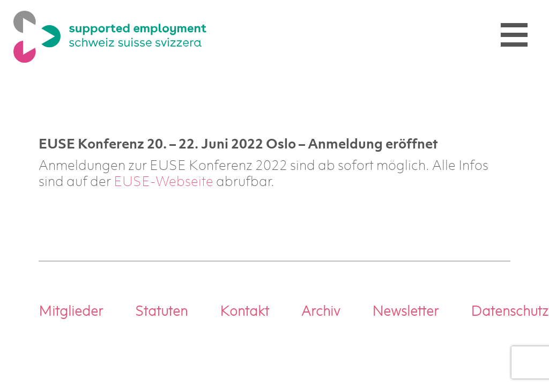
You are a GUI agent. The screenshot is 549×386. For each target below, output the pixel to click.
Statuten (161, 312)
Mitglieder (71, 312)
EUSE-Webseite (163, 182)
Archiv (320, 312)
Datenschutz (509, 312)
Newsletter (405, 312)
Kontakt (244, 312)
